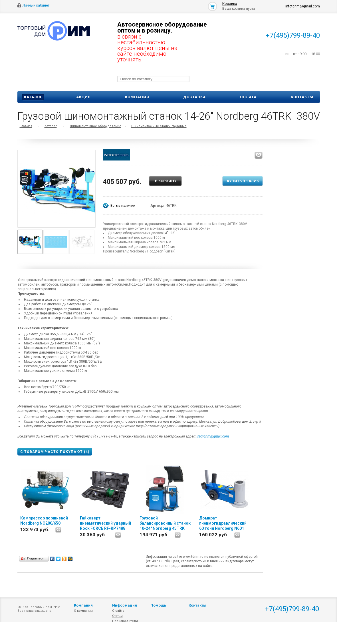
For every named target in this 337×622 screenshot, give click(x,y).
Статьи (117, 616)
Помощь (158, 605)
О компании (83, 611)
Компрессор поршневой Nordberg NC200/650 (44, 520)
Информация (124, 605)
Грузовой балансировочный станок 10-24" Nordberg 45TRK (165, 523)
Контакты (302, 97)
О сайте (118, 611)
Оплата (248, 97)
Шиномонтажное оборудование (95, 126)
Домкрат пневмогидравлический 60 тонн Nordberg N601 (223, 523)
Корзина (229, 3)
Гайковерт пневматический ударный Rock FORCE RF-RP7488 (105, 523)
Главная (26, 126)
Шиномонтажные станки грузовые (159, 126)
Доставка (194, 97)
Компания (137, 97)
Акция (83, 97)
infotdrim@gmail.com (213, 436)
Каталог (33, 97)
